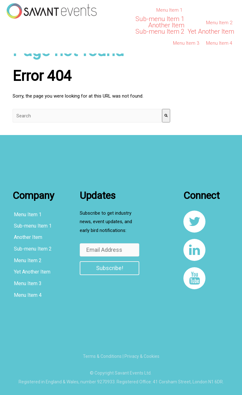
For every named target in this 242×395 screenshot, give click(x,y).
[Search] (166, 115)
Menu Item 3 (186, 43)
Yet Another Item (210, 31)
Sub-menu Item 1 (159, 19)
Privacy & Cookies (141, 356)
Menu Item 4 (219, 43)
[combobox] (87, 115)
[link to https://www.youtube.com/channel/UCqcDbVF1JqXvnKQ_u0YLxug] (194, 278)
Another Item (166, 25)
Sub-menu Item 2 (159, 31)
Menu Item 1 (169, 10)
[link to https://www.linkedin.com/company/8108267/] (194, 250)
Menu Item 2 (219, 22)
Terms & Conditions (102, 356)
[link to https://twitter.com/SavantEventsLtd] (194, 222)
